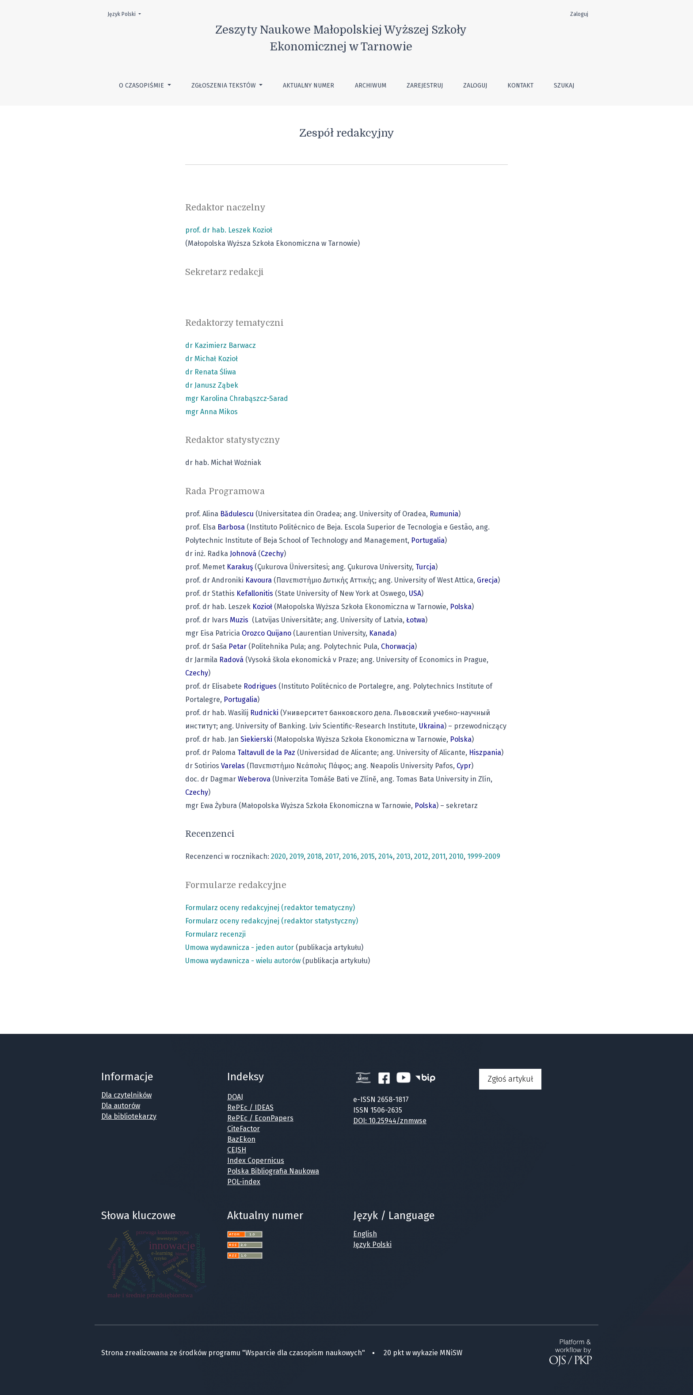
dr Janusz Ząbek (211, 385)
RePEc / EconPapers (260, 1118)
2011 (439, 856)
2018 (314, 856)
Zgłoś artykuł (510, 1079)
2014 (385, 856)
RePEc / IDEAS (250, 1107)
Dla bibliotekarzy (128, 1116)
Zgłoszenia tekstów (224, 85)
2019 (296, 856)
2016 (350, 856)
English (365, 1234)
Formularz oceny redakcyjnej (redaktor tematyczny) (270, 907)
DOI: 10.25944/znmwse (389, 1121)
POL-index (243, 1182)
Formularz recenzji (215, 934)
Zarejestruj (425, 85)
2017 (332, 856)
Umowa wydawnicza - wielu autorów (243, 961)
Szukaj (564, 85)
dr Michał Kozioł (211, 358)
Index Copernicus (255, 1160)
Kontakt (520, 85)
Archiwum (370, 85)
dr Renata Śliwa (210, 372)
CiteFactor (243, 1128)
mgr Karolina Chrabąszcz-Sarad (236, 398)
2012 (421, 856)
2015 (368, 856)
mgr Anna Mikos (211, 412)
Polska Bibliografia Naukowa (273, 1171)
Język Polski (127, 13)
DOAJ (235, 1097)
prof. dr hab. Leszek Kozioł (228, 230)
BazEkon (241, 1139)
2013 (403, 856)
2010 (456, 856)
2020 (278, 856)
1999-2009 (483, 856)
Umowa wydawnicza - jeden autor (239, 947)
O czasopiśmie (142, 85)
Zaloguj (475, 85)
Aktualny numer (308, 85)
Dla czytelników (126, 1095)
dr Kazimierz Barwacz (220, 345)
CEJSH (236, 1150)
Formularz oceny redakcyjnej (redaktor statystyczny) (271, 921)
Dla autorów (120, 1106)
